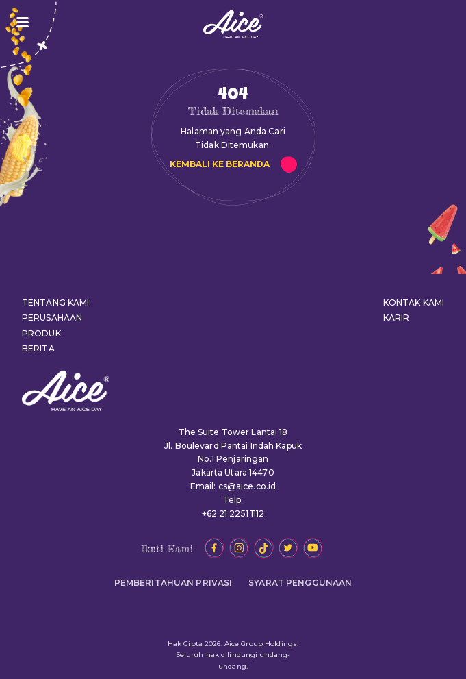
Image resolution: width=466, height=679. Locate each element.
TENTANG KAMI (55, 302)
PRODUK (41, 333)
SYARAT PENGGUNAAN (300, 583)
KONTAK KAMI (413, 302)
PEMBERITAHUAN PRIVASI (173, 583)
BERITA (38, 348)
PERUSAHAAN (52, 317)
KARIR (396, 317)
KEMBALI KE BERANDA (220, 164)
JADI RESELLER (437, 23)
